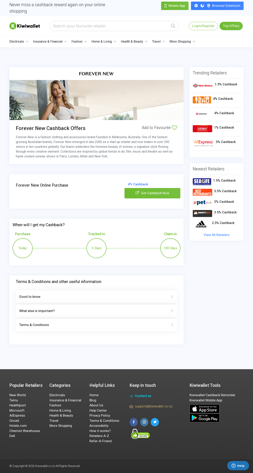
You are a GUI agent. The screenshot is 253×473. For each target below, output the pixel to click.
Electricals (16, 41)
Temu (13, 400)
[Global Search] (173, 26)
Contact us (140, 396)
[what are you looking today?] (113, 26)
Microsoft (16, 410)
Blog (92, 400)
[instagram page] (144, 422)
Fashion (76, 41)
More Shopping (180, 41)
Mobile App (175, 6)
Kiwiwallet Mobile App (206, 400)
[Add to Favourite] (174, 127)
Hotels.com (18, 426)
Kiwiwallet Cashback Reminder (212, 395)
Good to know (96, 296)
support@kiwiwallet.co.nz (151, 406)
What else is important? (96, 311)
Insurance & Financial (47, 41)
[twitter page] (155, 422)
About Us (96, 405)
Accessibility (98, 426)
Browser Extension (217, 6)
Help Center (98, 410)
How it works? (100, 431)
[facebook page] (134, 422)
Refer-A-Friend (100, 441)
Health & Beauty (132, 41)
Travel (156, 41)
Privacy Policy (99, 415)
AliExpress (17, 415)
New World (17, 395)
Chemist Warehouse (24, 431)
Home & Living (101, 41)
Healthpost (17, 405)
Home (93, 395)
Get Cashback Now (152, 193)
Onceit (14, 421)
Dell (12, 436)
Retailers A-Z (99, 436)
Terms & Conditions (96, 325)
